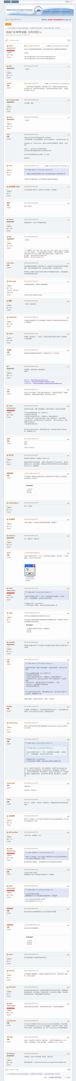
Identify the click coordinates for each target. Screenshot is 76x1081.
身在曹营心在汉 (14, 186)
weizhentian (13, 723)
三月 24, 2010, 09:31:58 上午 (31, 642)
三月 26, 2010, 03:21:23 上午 (31, 1003)
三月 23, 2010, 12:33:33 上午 (31, 117)
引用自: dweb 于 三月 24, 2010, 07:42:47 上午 (40, 743)
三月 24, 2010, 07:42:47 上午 (31, 588)
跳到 (45, 1077)
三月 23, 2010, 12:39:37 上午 (31, 165)
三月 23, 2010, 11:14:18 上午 (31, 405)
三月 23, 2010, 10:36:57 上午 (31, 350)
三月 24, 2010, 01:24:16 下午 (31, 783)
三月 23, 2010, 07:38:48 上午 (31, 300)
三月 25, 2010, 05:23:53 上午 (31, 885)
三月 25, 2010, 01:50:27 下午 (31, 954)
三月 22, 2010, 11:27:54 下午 (31, 66)
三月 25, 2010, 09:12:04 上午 (33, 924)
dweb (11, 46)
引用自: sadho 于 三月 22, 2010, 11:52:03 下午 (40, 170)
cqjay (11, 613)
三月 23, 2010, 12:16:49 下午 (31, 455)
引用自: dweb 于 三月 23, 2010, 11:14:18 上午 (40, 663)
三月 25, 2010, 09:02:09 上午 (31, 908)
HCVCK (11, 971)
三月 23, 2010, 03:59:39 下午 (31, 519)
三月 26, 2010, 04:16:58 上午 (31, 1020)
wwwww (12, 1053)
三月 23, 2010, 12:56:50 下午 (33, 473)
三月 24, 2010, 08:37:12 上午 (33, 612)
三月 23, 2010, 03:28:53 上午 (31, 236)
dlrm (10, 66)
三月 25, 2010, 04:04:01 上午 (31, 869)
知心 (10, 237)
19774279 (12, 987)
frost (10, 166)
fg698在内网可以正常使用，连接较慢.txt (38, 628)
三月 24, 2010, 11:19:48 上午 (31, 706)
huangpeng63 (14, 100)
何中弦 (11, 455)
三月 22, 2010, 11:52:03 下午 (31, 83)
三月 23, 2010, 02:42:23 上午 (31, 203)
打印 (69, 40)
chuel (11, 333)
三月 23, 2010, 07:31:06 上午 (31, 281)
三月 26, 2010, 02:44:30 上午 (31, 987)
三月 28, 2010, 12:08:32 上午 (31, 1053)
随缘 (10, 301)
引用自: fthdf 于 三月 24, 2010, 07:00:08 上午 (39, 592)
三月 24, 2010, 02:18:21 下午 (31, 815)
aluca (11, 954)
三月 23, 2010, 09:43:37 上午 (31, 333)
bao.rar (29, 489)
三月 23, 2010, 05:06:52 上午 (31, 263)
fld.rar (29, 940)
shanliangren (13, 503)
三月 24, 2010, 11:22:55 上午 (31, 722)
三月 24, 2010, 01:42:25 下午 (31, 799)
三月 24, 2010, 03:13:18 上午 (31, 535)
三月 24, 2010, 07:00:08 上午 (33, 552)
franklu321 (13, 317)
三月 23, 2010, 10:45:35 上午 (31, 389)
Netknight (12, 281)
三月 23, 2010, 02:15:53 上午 (31, 186)
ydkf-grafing (13, 832)
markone (12, 536)
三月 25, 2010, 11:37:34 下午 (31, 970)
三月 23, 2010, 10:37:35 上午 (31, 366)
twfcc (11, 117)
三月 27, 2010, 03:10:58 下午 (31, 1037)
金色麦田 (12, 519)
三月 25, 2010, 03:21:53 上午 (31, 848)
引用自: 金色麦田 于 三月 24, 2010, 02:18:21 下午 (41, 852)
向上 (7, 1069)
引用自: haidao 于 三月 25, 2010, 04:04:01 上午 (40, 890)
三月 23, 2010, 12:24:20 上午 (31, 99)
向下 (7, 40)
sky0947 (12, 642)
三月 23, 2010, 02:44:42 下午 (31, 502)
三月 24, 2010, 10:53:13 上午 (31, 659)
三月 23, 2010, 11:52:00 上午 (31, 438)
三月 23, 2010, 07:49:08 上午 (31, 317)
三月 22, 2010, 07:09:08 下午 (33, 45)
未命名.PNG (29, 577)
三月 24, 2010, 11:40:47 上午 (31, 739)
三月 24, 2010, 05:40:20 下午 (31, 832)
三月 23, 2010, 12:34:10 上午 (31, 134)
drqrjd (11, 219)
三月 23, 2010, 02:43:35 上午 (31, 219)
